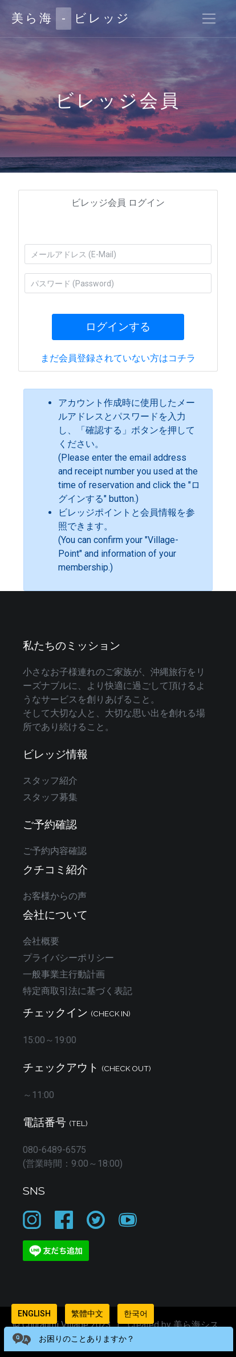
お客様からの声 (55, 896)
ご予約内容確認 (55, 850)
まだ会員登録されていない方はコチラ (118, 358)
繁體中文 (87, 1313)
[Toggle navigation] (209, 18)
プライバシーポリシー (68, 957)
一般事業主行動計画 (64, 974)
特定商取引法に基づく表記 (77, 990)
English (34, 1313)
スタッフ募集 (50, 797)
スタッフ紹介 (50, 780)
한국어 (136, 1313)
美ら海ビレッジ (71, 18)
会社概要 (41, 941)
